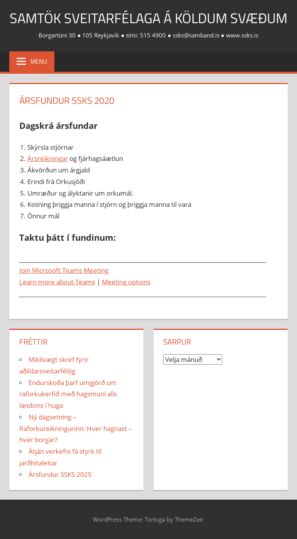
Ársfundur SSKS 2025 (60, 474)
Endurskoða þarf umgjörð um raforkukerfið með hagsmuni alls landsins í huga (68, 394)
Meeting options (126, 281)
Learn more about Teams (57, 281)
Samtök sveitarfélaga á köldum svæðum (148, 18)
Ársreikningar (47, 158)
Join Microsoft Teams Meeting (63, 270)
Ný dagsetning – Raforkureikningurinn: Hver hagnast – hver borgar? (75, 428)
